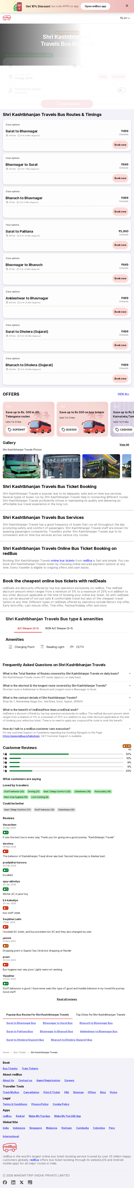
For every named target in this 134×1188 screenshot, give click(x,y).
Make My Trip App (39, 1116)
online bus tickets (63, 560)
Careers (69, 1080)
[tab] (28, 628)
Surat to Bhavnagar (22, 131)
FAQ (66, 1092)
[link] (28, 419)
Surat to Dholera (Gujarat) (27, 331)
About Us (8, 1080)
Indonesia (19, 1127)
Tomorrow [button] (118, 73)
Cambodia (82, 1127)
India (6, 1127)
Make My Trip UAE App (67, 1116)
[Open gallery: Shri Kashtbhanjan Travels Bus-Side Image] (101, 466)
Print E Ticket (51, 1092)
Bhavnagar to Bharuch (24, 265)
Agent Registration (48, 1080)
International (11, 1136)
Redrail (20, 1116)
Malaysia (51, 1127)
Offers (92, 1092)
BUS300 (68, 430)
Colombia (99, 1127)
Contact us (25, 1080)
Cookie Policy (61, 1104)
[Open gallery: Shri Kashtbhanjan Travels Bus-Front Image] (21, 466)
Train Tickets (30, 1068)
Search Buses (67, 101)
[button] (127, 5)
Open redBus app (95, 6)
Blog (103, 1092)
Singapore (35, 1127)
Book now (120, 144)
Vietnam (66, 1127)
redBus (87, 560)
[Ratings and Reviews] (67, 29)
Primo (113, 1092)
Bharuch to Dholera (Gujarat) (29, 365)
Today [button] (103, 73)
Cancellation (31, 1092)
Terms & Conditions (15, 1104)
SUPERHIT (16, 430)
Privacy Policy (40, 1104)
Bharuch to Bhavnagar (24, 198)
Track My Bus (11, 1092)
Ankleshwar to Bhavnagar (27, 298)
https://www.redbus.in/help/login (21, 736)
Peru (112, 1127)
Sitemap (78, 1092)
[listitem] (9, 407)
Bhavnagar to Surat (22, 164)
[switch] (121, 87)
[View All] (124, 444)
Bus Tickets (10, 1068)
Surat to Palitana (19, 231)
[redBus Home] (7, 18)
